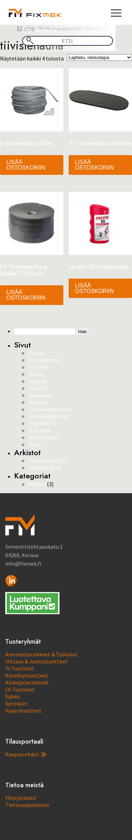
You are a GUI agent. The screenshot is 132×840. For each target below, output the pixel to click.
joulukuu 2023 (44, 467)
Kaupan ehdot (25, 754)
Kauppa (37, 380)
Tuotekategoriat (48, 416)
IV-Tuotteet (19, 668)
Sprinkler (16, 703)
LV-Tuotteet (19, 689)
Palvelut (38, 402)
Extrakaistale (44, 359)
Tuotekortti (42, 423)
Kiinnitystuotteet (26, 675)
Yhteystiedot (43, 437)
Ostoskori (40, 395)
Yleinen (37, 484)
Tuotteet (39, 430)
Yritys (34, 444)
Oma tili (38, 388)
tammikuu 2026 (46, 460)
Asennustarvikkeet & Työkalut (41, 654)
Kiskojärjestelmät (27, 682)
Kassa (35, 373)
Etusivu (37, 352)
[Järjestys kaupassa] (99, 57)
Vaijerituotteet (23, 710)
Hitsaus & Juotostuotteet (36, 661)
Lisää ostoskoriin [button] (25, 165)
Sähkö (12, 696)
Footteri (38, 366)
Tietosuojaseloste (50, 409)
